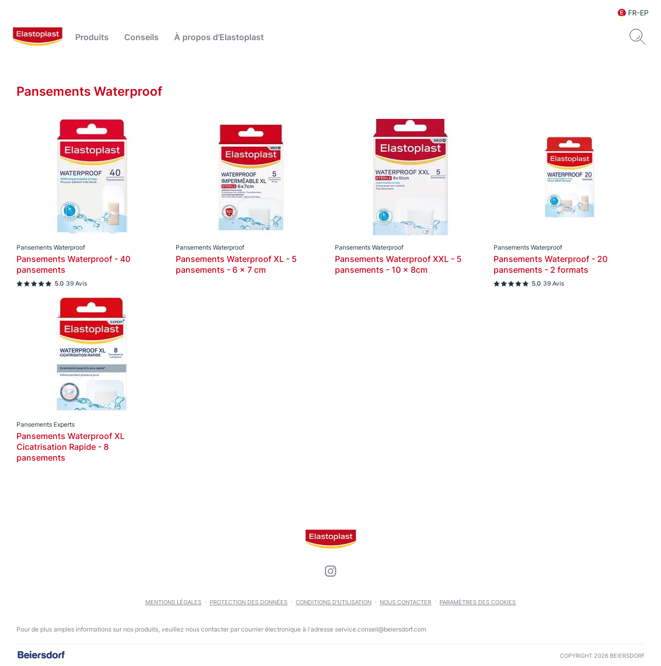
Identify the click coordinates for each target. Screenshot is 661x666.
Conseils (141, 37)
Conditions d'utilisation (333, 602)
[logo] (37, 37)
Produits (92, 37)
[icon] (330, 571)
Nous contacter (405, 602)
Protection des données (248, 602)
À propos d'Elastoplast (219, 37)
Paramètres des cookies (477, 602)
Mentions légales (173, 602)
